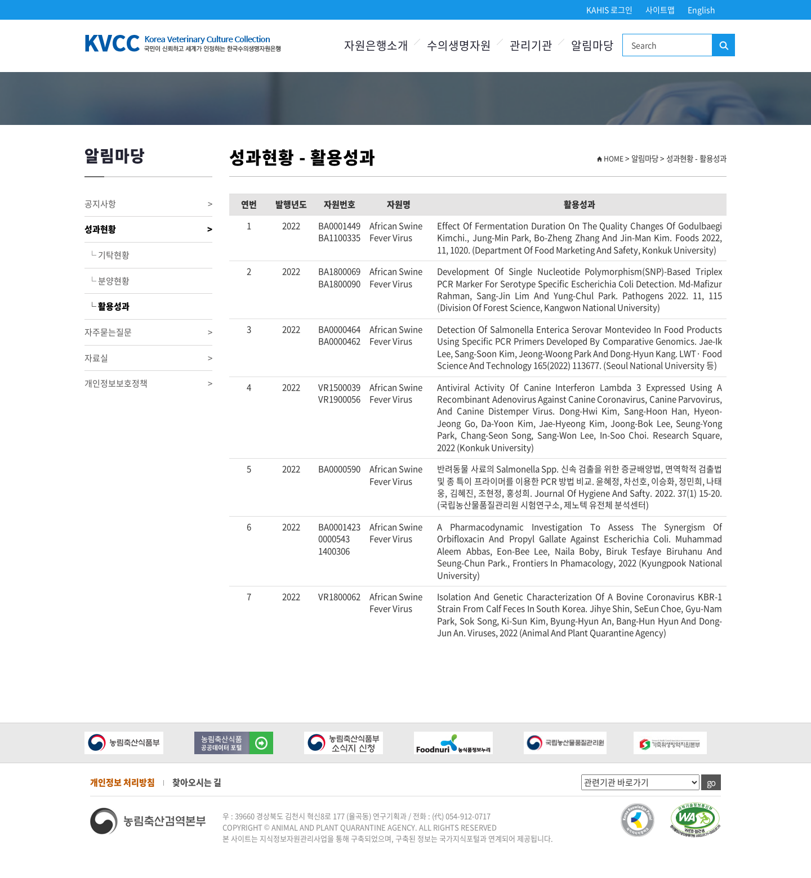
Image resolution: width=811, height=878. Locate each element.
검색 (723, 45)
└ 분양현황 (107, 281)
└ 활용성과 (107, 306)
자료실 (148, 358)
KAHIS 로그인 (609, 9)
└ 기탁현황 (107, 255)
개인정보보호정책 (148, 384)
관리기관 (531, 45)
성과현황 (148, 229)
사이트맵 (660, 9)
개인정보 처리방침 (122, 782)
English (701, 9)
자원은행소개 (376, 45)
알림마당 (592, 45)
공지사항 (148, 204)
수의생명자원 (459, 45)
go (711, 782)
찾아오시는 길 (196, 782)
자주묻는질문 (148, 332)
